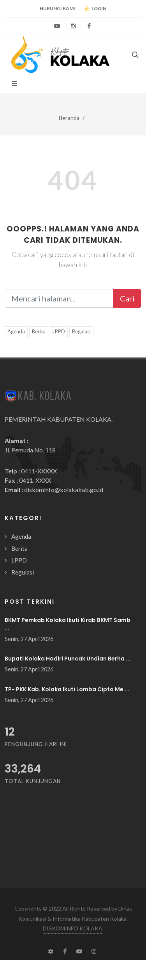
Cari (127, 298)
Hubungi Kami (57, 8)
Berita (39, 331)
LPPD (59, 331)
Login (95, 8)
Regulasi (81, 331)
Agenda (16, 331)
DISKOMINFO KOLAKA (72, 928)
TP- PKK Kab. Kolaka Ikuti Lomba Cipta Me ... (67, 689)
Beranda (69, 118)
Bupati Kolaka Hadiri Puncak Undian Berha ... (67, 658)
